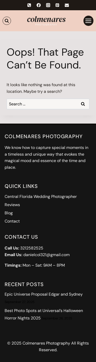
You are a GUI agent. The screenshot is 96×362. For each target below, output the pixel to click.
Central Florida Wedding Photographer (41, 196)
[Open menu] (88, 21)
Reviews (12, 204)
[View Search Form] (7, 21)
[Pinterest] (57, 5)
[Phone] (29, 5)
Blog (9, 213)
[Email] (67, 5)
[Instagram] (48, 5)
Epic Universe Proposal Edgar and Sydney (44, 294)
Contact (12, 221)
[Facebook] (39, 5)
